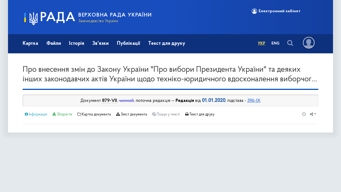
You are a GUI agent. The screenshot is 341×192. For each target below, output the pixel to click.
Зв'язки (100, 43)
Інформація (36, 114)
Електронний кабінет (276, 11)
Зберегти (62, 114)
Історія (76, 43)
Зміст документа (131, 114)
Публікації (128, 43)
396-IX (254, 100)
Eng (275, 44)
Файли (53, 43)
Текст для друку (166, 43)
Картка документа (94, 114)
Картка (30, 43)
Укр (261, 44)
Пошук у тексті (166, 114)
